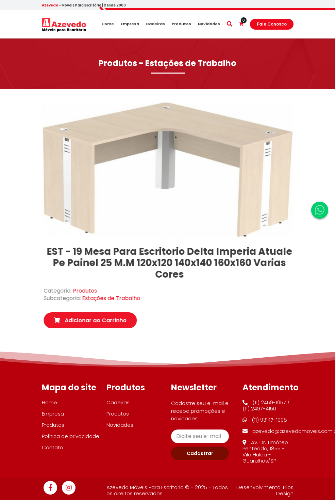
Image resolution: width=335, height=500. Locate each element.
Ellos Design (285, 490)
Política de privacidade (70, 436)
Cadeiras (155, 24)
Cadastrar (200, 453)
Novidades (209, 24)
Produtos (181, 24)
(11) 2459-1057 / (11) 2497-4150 (266, 405)
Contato (52, 447)
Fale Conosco (272, 24)
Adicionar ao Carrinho (101, 320)
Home (108, 24)
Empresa (130, 24)
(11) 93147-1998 (264, 419)
